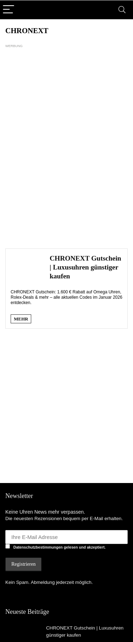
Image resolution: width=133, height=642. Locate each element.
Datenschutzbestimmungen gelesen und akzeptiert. (59, 547)
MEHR (21, 319)
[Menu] (8, 9)
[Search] (122, 9)
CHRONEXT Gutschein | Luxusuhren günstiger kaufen (85, 267)
